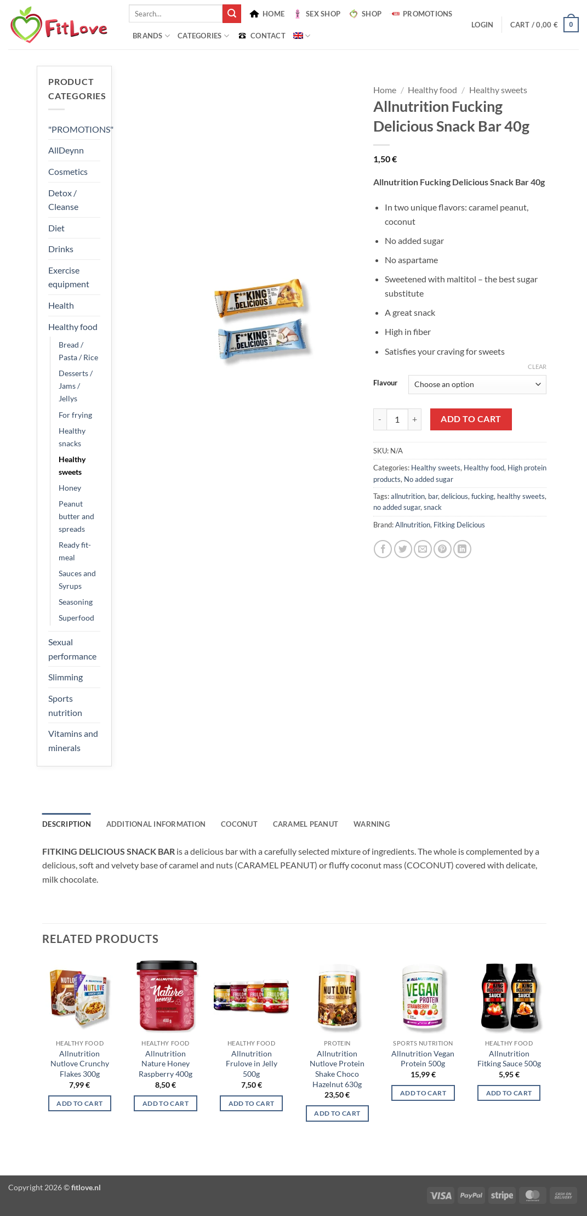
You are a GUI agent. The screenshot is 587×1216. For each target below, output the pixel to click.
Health (61, 305)
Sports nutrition (65, 705)
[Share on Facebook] (383, 549)
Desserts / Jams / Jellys (76, 385)
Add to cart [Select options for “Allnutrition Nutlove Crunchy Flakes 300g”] (79, 1103)
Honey (70, 487)
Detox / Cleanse (63, 199)
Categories (203, 36)
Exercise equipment (68, 277)
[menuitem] (301, 36)
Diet (56, 228)
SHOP (364, 13)
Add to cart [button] (166, 1103)
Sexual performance (72, 649)
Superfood (76, 617)
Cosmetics (68, 171)
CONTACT (261, 35)
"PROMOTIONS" (80, 129)
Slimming (65, 677)
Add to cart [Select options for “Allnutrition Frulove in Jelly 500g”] (252, 1103)
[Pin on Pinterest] (443, 549)
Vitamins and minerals (73, 740)
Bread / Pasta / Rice (78, 351)
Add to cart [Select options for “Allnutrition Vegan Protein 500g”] (423, 1092)
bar (433, 496)
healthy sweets (521, 496)
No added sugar (428, 479)
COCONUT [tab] (239, 824)
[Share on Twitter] (403, 549)
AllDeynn (66, 150)
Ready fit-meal (75, 551)
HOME (266, 13)
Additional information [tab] (156, 824)
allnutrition (408, 496)
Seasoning (76, 601)
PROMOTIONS (421, 13)
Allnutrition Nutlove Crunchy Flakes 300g (79, 1063)
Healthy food (73, 326)
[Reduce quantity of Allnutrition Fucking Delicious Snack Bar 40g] (379, 419)
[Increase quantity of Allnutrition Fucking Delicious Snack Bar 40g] (414, 419)
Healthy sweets (72, 465)
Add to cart (471, 419)
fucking (482, 496)
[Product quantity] (397, 419)
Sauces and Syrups (77, 579)
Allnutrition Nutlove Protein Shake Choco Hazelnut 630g (337, 1069)
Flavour (385, 383)
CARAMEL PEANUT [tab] (306, 824)
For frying (75, 414)
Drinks (60, 248)
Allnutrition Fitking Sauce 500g (509, 1059)
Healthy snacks (72, 437)
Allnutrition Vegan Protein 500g (422, 1059)
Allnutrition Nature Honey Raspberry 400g (165, 1063)
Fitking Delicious (459, 524)
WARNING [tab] (372, 824)
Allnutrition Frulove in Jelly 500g (251, 1063)
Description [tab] (66, 824)
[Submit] (232, 13)
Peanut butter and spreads (76, 516)
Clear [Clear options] (537, 366)
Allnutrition (412, 524)
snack (433, 507)
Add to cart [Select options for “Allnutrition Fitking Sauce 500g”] (509, 1092)
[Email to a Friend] (423, 549)
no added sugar (396, 507)
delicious (454, 496)
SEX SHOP (316, 13)
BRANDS (151, 36)
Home (384, 89)
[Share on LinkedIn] (462, 549)
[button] (482, 25)
